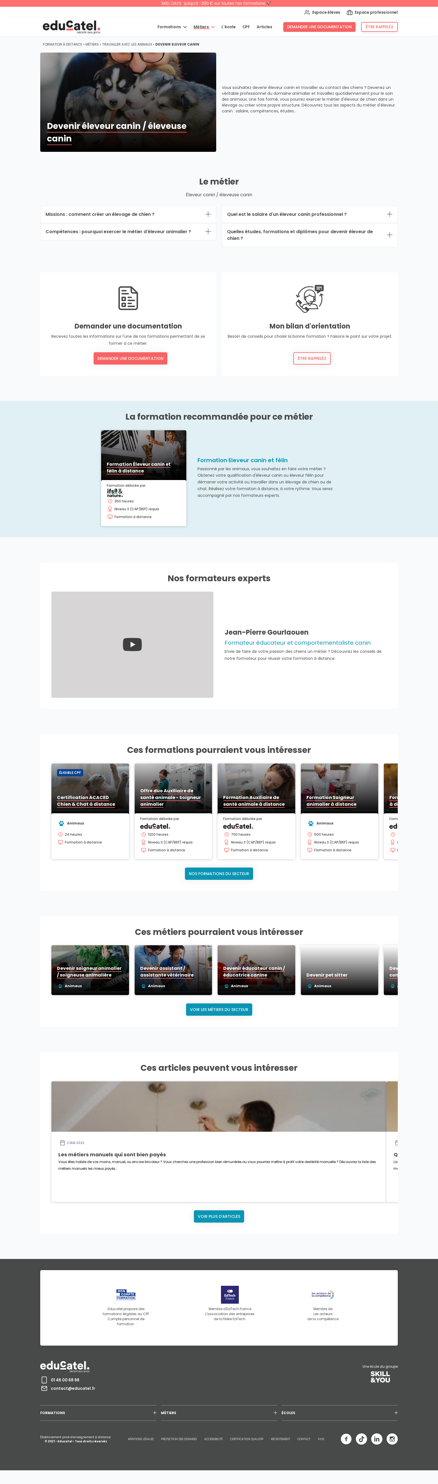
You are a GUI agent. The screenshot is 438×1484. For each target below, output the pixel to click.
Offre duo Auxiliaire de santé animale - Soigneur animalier (170, 797)
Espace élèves (322, 12)
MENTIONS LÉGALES (141, 1439)
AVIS (321, 1439)
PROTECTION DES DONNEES (179, 1439)
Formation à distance (62, 44)
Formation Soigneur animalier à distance (331, 800)
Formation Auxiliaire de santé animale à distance (254, 800)
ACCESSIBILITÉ (213, 1439)
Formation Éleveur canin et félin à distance (139, 467)
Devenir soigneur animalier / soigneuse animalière (117, 975)
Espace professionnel (372, 12)
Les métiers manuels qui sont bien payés (112, 1154)
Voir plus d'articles (219, 1216)
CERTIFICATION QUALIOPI (246, 1439)
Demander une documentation (319, 27)
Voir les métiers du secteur (219, 1009)
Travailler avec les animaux (127, 44)
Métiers (202, 27)
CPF (246, 27)
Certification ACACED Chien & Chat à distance (86, 800)
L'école (229, 27)
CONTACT (303, 1439)
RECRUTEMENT (280, 1439)
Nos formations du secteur (219, 873)
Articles (264, 27)
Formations (170, 27)
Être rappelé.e (379, 27)
